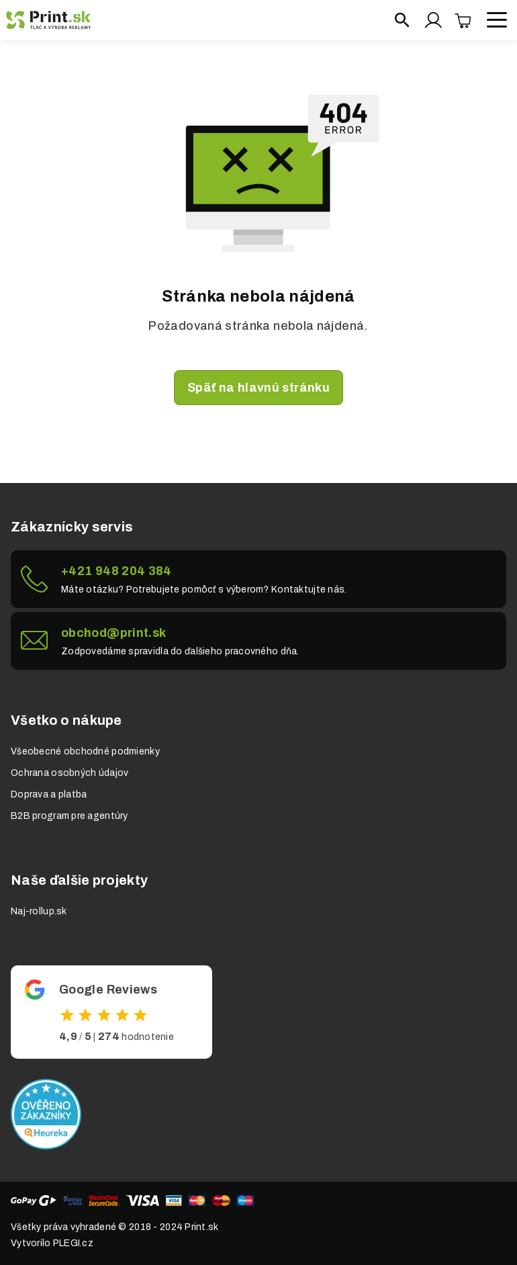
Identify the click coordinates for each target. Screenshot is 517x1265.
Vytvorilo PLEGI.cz (52, 1243)
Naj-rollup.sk (39, 911)
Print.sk (201, 1227)
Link (258, 579)
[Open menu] (496, 20)
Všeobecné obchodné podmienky (85, 751)
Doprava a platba (49, 794)
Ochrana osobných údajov (69, 773)
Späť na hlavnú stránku (258, 387)
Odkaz (111, 1012)
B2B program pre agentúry (69, 816)
